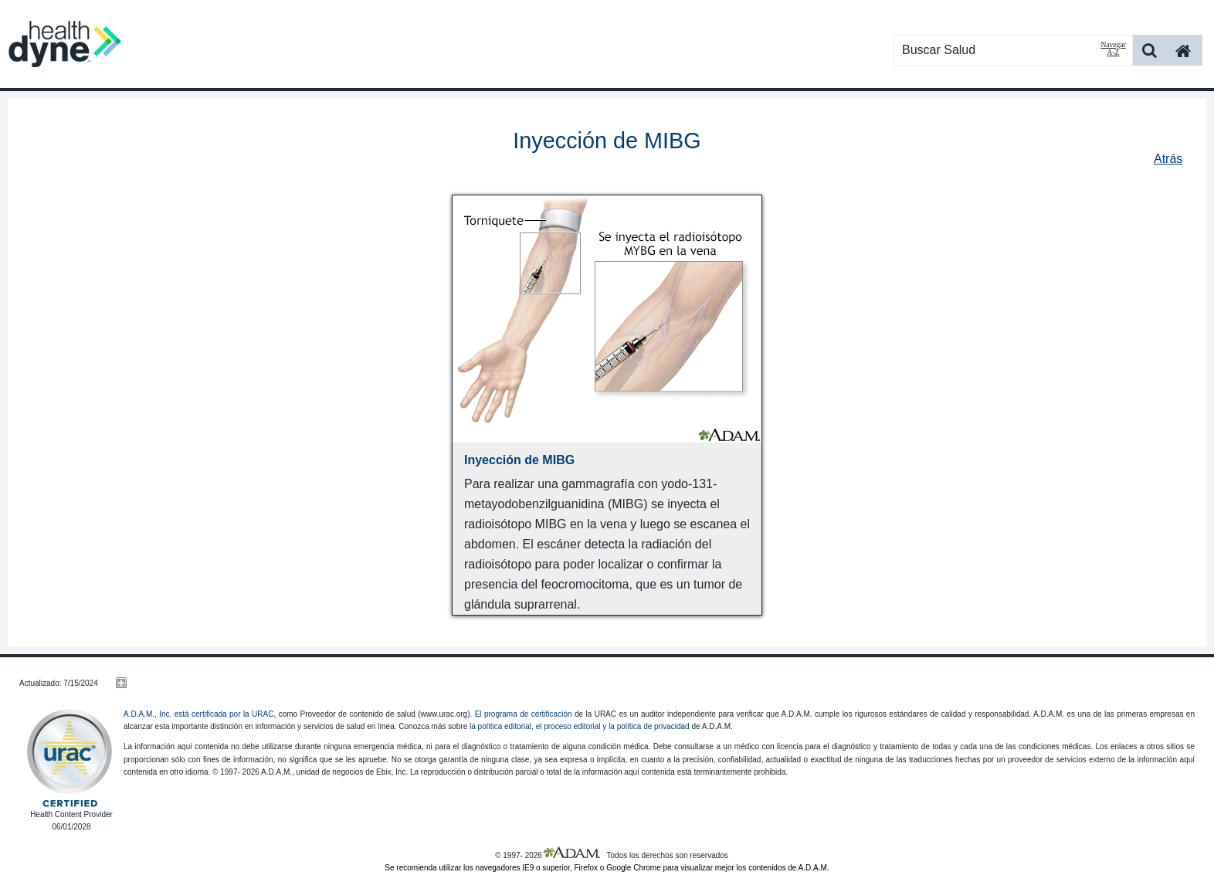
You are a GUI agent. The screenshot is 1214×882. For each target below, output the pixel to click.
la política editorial (500, 726)
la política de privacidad (649, 726)
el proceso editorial (568, 726)
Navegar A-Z (1112, 48)
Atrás (1168, 158)
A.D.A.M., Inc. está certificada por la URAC (198, 714)
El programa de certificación (523, 714)
